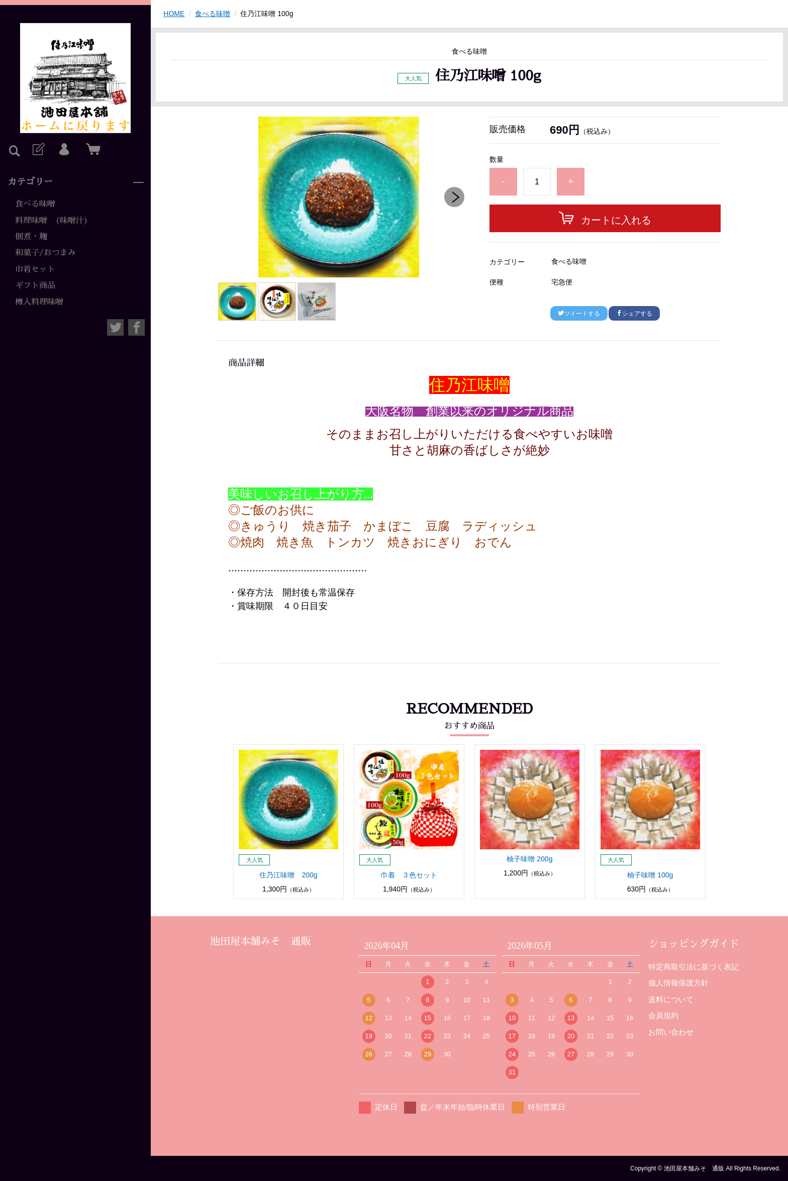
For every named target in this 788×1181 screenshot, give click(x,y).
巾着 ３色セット (409, 875)
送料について (671, 999)
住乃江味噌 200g (288, 875)
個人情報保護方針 (678, 982)
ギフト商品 (35, 285)
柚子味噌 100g (650, 875)
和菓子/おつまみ (45, 253)
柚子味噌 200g (529, 859)
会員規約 (663, 1015)
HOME (173, 14)
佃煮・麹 (31, 237)
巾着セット (35, 269)
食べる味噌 (35, 204)
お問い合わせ (671, 1032)
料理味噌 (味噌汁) (51, 221)
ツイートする (579, 313)
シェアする (634, 313)
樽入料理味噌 (39, 302)
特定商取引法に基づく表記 (693, 966)
